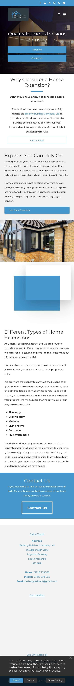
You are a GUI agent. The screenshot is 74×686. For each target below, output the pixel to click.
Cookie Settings (55, 680)
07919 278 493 (42, 577)
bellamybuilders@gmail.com (41, 581)
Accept (16, 680)
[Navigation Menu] (64, 14)
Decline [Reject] (30, 680)
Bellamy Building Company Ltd (41, 113)
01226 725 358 (41, 572)
